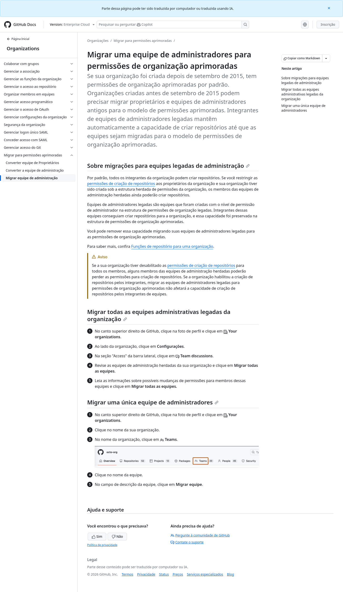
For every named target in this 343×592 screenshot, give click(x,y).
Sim (97, 536)
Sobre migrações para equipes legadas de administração (168, 165)
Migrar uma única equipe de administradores (152, 402)
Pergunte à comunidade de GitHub (200, 535)
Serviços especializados (205, 574)
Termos (127, 574)
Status (164, 574)
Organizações (98, 40)
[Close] (329, 7)
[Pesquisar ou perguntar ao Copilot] (173, 24)
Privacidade (146, 574)
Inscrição (328, 24)
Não (117, 536)
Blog (230, 574)
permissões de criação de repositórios (121, 183)
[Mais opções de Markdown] (326, 58)
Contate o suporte (187, 542)
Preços (178, 574)
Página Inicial (18, 39)
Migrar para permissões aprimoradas (143, 40)
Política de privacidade (102, 545)
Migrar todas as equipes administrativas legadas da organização (158, 315)
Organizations (23, 48)
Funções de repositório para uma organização (172, 246)
